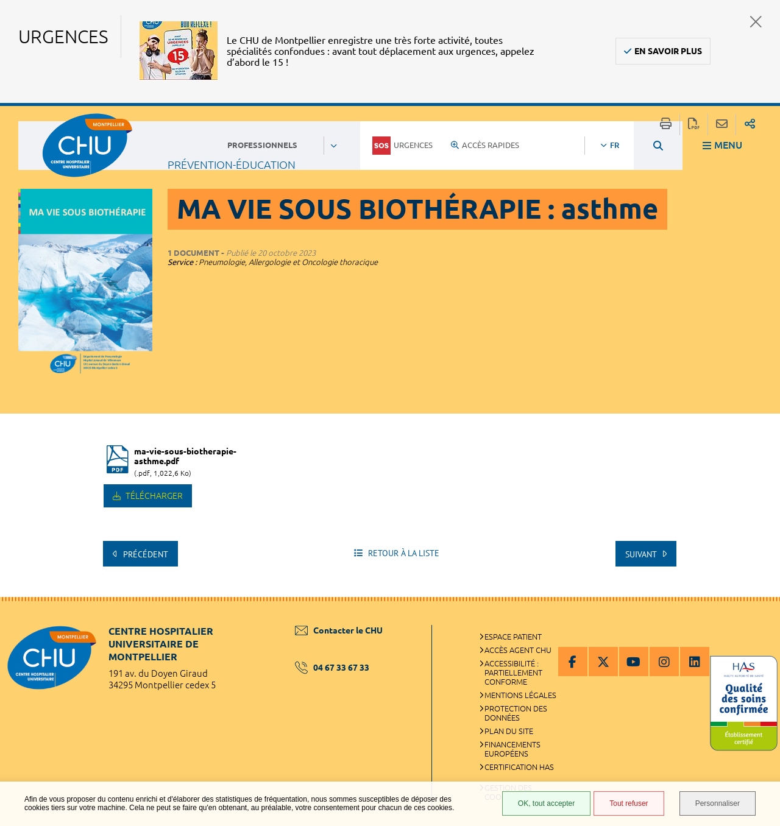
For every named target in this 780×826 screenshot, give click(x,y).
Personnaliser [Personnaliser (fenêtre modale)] (717, 803)
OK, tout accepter (546, 803)
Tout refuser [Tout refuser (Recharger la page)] (628, 803)
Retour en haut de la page (758, 621)
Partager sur (750, 124)
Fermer (756, 21)
